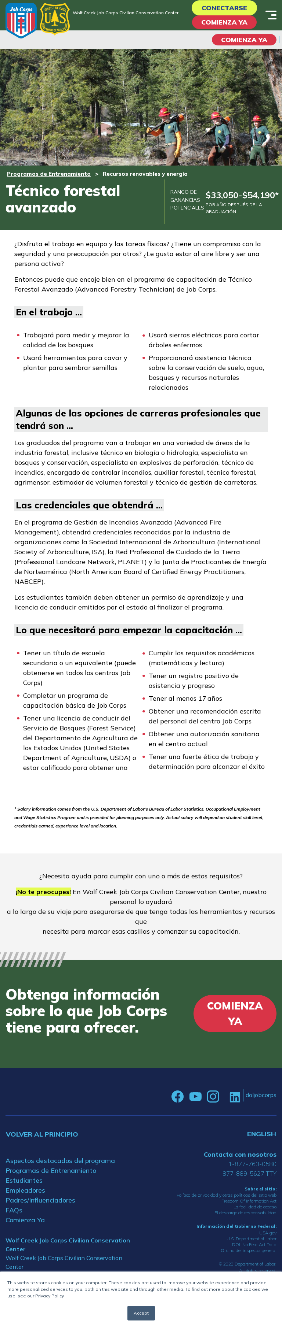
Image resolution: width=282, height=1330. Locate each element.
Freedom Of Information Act (248, 1201)
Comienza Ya (224, 22)
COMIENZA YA (244, 40)
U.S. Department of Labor (251, 1238)
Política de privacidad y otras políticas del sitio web (226, 1195)
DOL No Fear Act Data (254, 1244)
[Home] (21, 20)
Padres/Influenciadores (40, 1200)
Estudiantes (24, 1180)
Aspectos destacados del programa (60, 1160)
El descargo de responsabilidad (245, 1212)
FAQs (14, 1210)
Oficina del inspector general (248, 1250)
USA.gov (267, 1232)
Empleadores (25, 1190)
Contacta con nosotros (240, 1154)
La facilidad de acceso (255, 1206)
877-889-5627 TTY (249, 1173)
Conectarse (224, 8)
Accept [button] (141, 1313)
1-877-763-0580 (252, 1164)
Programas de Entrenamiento (49, 173)
